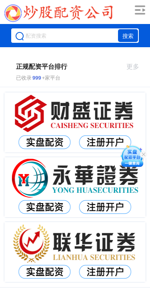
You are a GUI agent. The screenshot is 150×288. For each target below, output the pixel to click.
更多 (136, 66)
